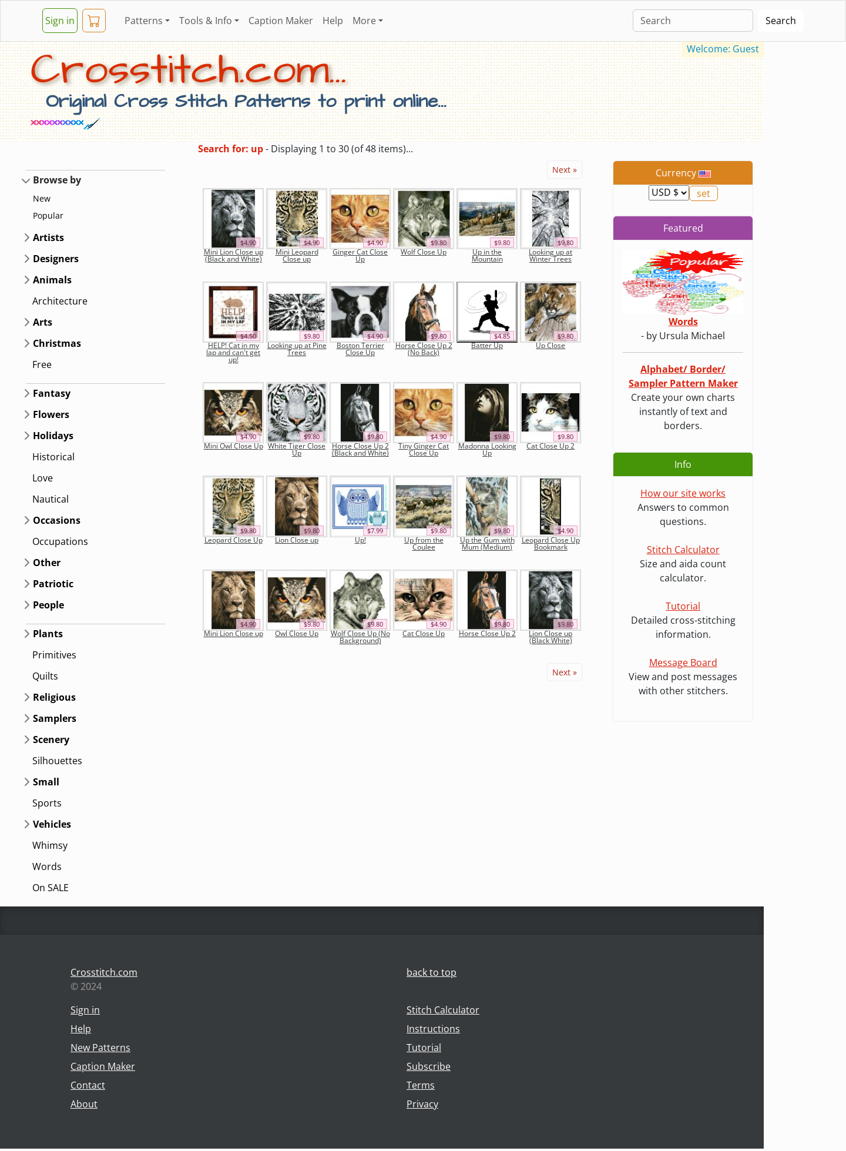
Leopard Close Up (233, 540)
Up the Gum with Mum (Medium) (487, 543)
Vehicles (52, 824)
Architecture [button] (60, 301)
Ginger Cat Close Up (360, 255)
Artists (48, 237)
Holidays (53, 435)
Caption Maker (281, 20)
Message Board (683, 662)
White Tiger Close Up (296, 449)
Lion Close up (296, 540)
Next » (564, 169)
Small (46, 781)
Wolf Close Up (423, 252)
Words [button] (47, 866)
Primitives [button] (54, 654)
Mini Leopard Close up (297, 255)
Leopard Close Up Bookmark (551, 543)
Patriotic (53, 583)
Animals (52, 279)
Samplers (54, 718)
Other (47, 562)
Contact (87, 1085)
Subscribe (429, 1066)
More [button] (364, 20)
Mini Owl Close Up (233, 446)
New (42, 198)
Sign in (60, 20)
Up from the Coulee (424, 543)
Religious (54, 697)
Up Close (550, 345)
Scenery (51, 739)
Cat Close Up (423, 633)
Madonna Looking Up (487, 449)
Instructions (433, 1028)
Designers (56, 258)
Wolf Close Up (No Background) (360, 636)
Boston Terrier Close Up (360, 348)
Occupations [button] (60, 541)
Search (781, 20)
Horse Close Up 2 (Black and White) (360, 449)
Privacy (422, 1104)
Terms (421, 1085)
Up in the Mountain (487, 255)
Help (333, 20)
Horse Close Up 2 (487, 633)
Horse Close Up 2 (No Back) (423, 348)
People (48, 604)
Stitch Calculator (683, 549)
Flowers (51, 414)
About (84, 1104)
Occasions (56, 520)
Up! (360, 540)
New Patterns (100, 1047)
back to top (431, 972)
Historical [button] (53, 456)
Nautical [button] (50, 499)
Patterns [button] (144, 20)
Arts (42, 322)
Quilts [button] (45, 676)
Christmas (57, 343)
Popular (48, 215)
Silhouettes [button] (57, 760)
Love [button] (42, 477)
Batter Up (487, 345)
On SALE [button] (50, 887)
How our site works (683, 493)
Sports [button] (47, 803)
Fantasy (51, 393)
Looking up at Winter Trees (550, 255)
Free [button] (42, 364)
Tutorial (683, 606)
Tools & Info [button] (205, 20)
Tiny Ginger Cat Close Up (423, 449)
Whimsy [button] (50, 845)
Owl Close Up (296, 633)
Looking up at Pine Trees (297, 348)
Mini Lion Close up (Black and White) (233, 255)
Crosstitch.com (103, 972)
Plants (48, 633)
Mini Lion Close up (233, 633)
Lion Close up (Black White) (550, 636)
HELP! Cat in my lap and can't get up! (233, 352)
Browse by (57, 179)
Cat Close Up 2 (550, 446)
